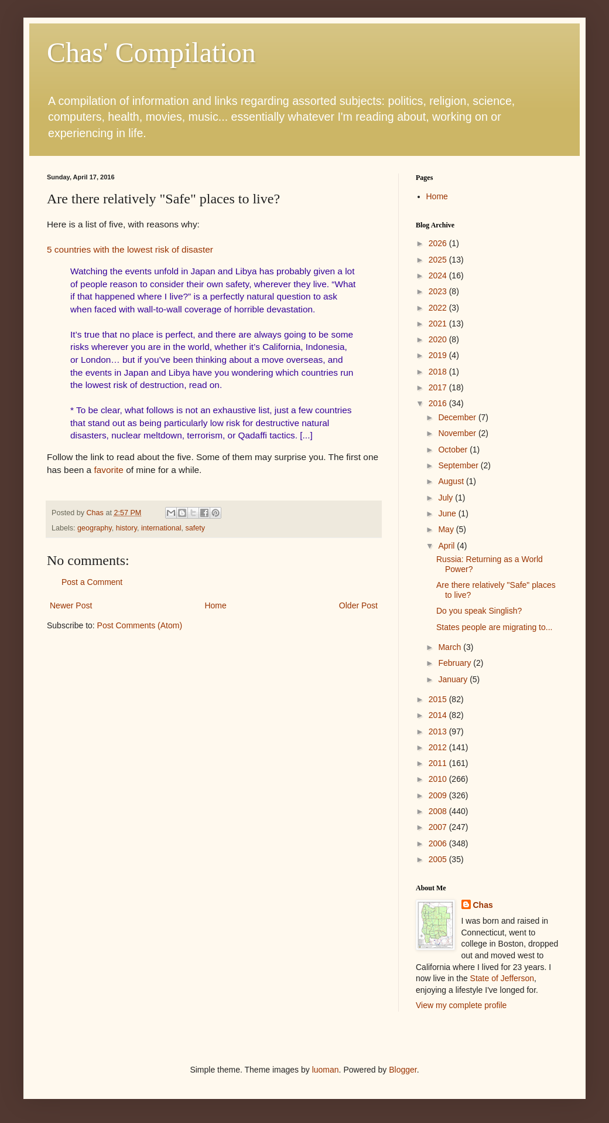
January (454, 679)
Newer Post (71, 605)
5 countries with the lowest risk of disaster (130, 249)
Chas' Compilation (151, 52)
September (459, 465)
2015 (439, 699)
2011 (439, 763)
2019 (439, 355)
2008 (439, 811)
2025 (439, 259)
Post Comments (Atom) (139, 625)
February (455, 663)
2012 (439, 747)
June (448, 513)
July (446, 497)
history (126, 528)
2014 (439, 715)
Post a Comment (91, 582)
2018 (439, 371)
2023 (439, 291)
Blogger (402, 1069)
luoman (325, 1069)
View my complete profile (461, 1005)
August (452, 481)
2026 (439, 243)
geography (94, 528)
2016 (439, 403)
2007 (439, 827)
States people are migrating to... (494, 627)
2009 (439, 795)
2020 (439, 339)
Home (215, 605)
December (458, 417)
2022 (439, 307)
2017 (439, 387)
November (458, 433)
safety (196, 528)
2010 (439, 779)
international (161, 528)
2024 (439, 275)
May (447, 529)
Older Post (358, 605)
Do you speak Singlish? (479, 610)
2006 (439, 843)
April (447, 545)
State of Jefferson (502, 978)
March (450, 647)
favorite (108, 470)
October (454, 449)
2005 (439, 859)
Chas (483, 905)
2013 (439, 731)
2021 (439, 323)
